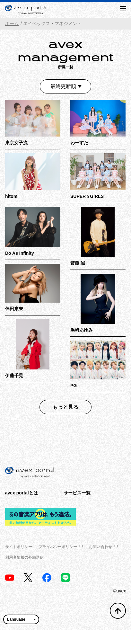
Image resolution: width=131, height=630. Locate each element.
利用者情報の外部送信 (24, 557)
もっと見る (65, 407)
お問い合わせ (103, 547)
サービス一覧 (77, 492)
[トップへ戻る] (118, 611)
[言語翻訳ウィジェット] (21, 619)
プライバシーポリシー (61, 547)
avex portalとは (21, 492)
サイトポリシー (18, 547)
